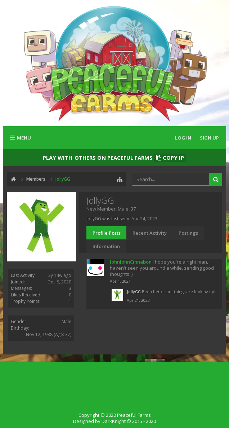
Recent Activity (150, 233)
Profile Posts (107, 233)
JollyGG (134, 291)
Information (106, 246)
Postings (188, 233)
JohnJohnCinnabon (131, 262)
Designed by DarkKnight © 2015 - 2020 (114, 421)
